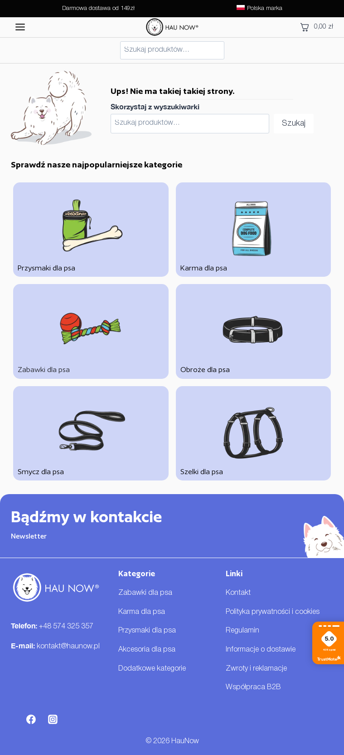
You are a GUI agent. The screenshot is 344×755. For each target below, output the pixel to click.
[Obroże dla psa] (253, 331)
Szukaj (293, 123)
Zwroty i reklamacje (256, 669)
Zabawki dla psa (145, 593)
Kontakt (238, 593)
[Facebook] (31, 719)
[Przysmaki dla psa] (91, 229)
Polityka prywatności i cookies (273, 612)
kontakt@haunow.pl (68, 646)
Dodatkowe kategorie (152, 669)
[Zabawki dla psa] (91, 331)
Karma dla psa (141, 612)
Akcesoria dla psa (146, 650)
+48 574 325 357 (66, 626)
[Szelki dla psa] (253, 433)
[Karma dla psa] (253, 229)
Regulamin (242, 631)
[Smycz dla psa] (91, 433)
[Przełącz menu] (20, 27)
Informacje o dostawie (261, 650)
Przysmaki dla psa (147, 631)
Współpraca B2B (253, 687)
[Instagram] (53, 719)
